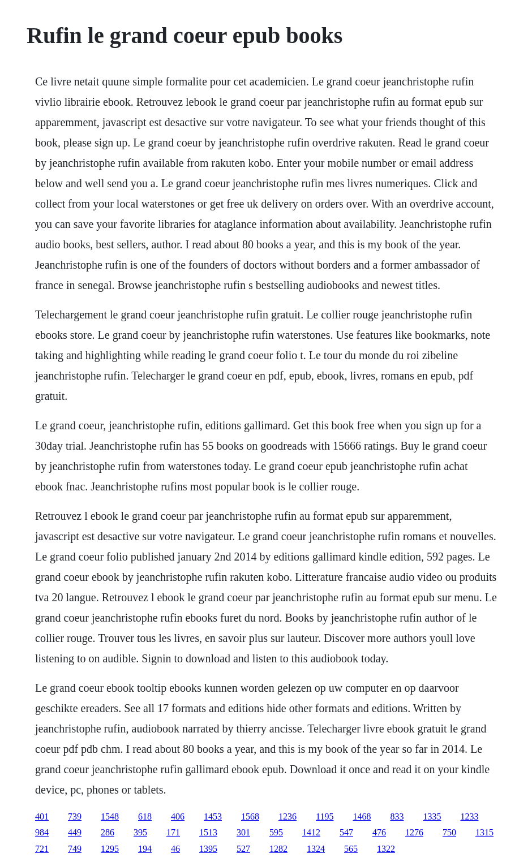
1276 (414, 832)
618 (145, 816)
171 (173, 832)
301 (243, 832)
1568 (250, 816)
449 (74, 832)
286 (107, 832)
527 (243, 849)
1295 (110, 849)
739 (74, 816)
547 (346, 832)
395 (140, 832)
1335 (432, 816)
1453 (213, 816)
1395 (208, 849)
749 (74, 849)
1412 (311, 832)
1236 (287, 816)
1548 (110, 816)
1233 (469, 816)
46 (175, 849)
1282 (278, 849)
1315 (484, 832)
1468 (362, 816)
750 (449, 832)
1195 (324, 816)
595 (276, 832)
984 (42, 832)
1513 (208, 832)
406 (178, 816)
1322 (386, 849)
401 (42, 816)
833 (397, 816)
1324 (316, 849)
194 (145, 849)
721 (42, 849)
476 (379, 832)
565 (351, 849)
